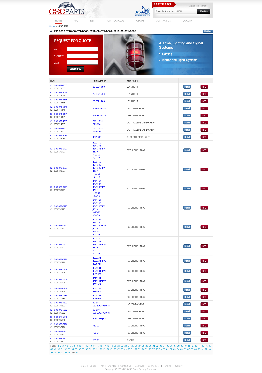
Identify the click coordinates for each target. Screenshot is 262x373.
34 (164, 345)
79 (160, 349)
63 (104, 349)
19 (111, 345)
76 (150, 349)
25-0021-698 (99, 86)
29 (147, 345)
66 (115, 349)
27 (140, 345)
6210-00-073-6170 (58, 324)
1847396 (97, 145)
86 (185, 349)
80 (164, 349)
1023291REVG (99, 260)
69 (125, 349)
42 (192, 345)
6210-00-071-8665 (58, 99)
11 (83, 345)
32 (157, 345)
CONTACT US (163, 20)
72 (136, 349)
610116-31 (98, 121)
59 (90, 349)
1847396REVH (99, 148)
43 (196, 345)
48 (51, 349)
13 (90, 345)
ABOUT (140, 20)
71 (132, 349)
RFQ (76, 20)
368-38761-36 (99, 108)
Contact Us (125, 365)
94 (51, 352)
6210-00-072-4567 (58, 121)
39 (182, 345)
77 (153, 349)
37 (175, 345)
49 (55, 349)
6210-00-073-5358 (58, 316)
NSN (92, 20)
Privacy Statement (147, 369)
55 (76, 349)
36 (171, 345)
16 (101, 345)
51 (62, 349)
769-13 (96, 339)
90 (199, 349)
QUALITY (187, 20)
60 (94, 349)
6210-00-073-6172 (58, 338)
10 (80, 345)
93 (209, 349)
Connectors (154, 365)
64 (108, 349)
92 (206, 349)
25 (133, 345)
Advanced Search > (198, 5)
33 (161, 345)
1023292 (97, 288)
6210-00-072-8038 (58, 135)
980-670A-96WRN (101, 305)
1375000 (97, 136)
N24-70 (96, 157)
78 (157, 349)
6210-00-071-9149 (58, 113)
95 (55, 352)
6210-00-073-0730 (58, 288)
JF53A (95, 151)
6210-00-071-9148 (58, 106)
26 (136, 345)
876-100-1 (97, 124)
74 (143, 349)
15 (97, 345)
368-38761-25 (99, 115)
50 (58, 349)
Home (58, 20)
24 (129, 345)
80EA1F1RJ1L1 (99, 318)
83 (174, 349)
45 (203, 345)
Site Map (112, 365)
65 (111, 349)
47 (210, 345)
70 (129, 349)
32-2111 (96, 302)
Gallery (178, 365)
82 (171, 349)
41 (189, 345)
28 (143, 345)
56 (80, 349)
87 (188, 349)
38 (178, 345)
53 (69, 349)
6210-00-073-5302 (58, 302)
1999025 (97, 291)
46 (206, 345)
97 (62, 352)
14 (94, 345)
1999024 (97, 263)
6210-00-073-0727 (58, 148)
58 (87, 349)
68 (122, 349)
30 (150, 345)
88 (192, 349)
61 (97, 349)
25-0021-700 (99, 93)
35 (168, 345)
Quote (93, 365)
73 (139, 349)
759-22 (96, 325)
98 (65, 352)
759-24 (96, 332)
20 (115, 345)
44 (199, 345)
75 (146, 349)
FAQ (102, 365)
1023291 (97, 257)
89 (195, 349)
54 (73, 349)
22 (122, 345)
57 (83, 349)
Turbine (167, 365)
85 (181, 349)
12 (87, 345)
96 (58, 352)
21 (118, 345)
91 (202, 349)
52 (65, 349)
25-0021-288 (99, 101)
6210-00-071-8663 (58, 85)
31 (154, 345)
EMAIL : (57, 62)
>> (77, 352)
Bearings (139, 365)
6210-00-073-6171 (58, 331)
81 (167, 349)
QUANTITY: (59, 56)
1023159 (97, 142)
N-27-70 (96, 154)
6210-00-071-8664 (58, 92)
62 (101, 349)
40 (185, 345)
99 (69, 352)
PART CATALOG (115, 20)
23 (125, 345)
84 (178, 349)
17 (104, 345)
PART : (57, 49)
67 (118, 349)
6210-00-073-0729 (58, 259)
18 (108, 345)
